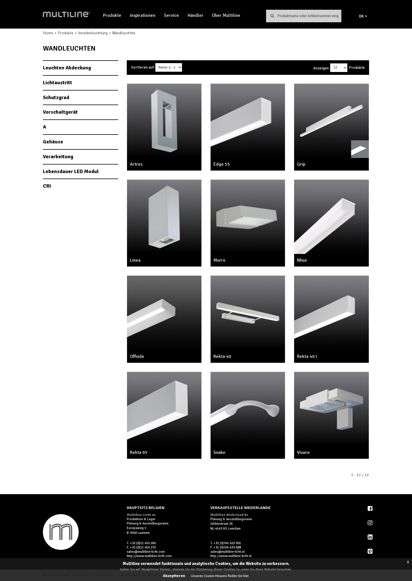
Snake (219, 452)
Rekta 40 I (307, 356)
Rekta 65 (139, 452)
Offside (137, 356)
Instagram (370, 523)
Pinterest (370, 551)
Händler (195, 15)
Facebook (370, 508)
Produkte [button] (112, 15)
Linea (135, 260)
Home (48, 33)
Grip (301, 164)
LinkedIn (370, 537)
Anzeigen (321, 68)
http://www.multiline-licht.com (149, 556)
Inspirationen (142, 15)
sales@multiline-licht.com (146, 552)
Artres (136, 164)
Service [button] (171, 15)
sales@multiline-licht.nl (227, 552)
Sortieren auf (142, 67)
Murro (219, 260)
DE (363, 16)
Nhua (302, 260)
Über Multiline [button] (226, 15)
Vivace (303, 452)
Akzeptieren (174, 575)
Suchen (272, 16)
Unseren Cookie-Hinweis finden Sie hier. (220, 576)
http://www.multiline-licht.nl (230, 556)
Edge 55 (221, 164)
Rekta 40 (222, 356)
